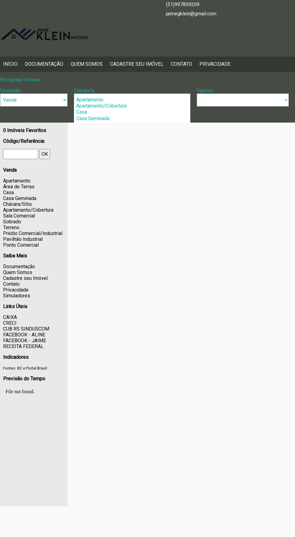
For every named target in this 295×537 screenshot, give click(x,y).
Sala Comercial (19, 216)
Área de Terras (18, 187)
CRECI (10, 323)
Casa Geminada (132, 119)
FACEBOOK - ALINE (24, 335)
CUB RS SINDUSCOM (26, 329)
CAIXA (10, 317)
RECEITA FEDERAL (23, 346)
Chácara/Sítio (17, 204)
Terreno (11, 227)
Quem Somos (87, 64)
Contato (181, 64)
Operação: (11, 90)
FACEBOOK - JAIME (24, 340)
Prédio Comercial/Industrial (32, 233)
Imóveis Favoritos (24, 130)
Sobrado (12, 222)
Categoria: (84, 90)
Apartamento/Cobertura (132, 106)
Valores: (205, 90)
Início (10, 64)
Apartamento (132, 100)
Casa (132, 112)
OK (44, 154)
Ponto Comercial (21, 245)
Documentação (44, 64)
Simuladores (16, 296)
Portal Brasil (36, 368)
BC (19, 368)
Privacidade (214, 64)
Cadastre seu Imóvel (136, 64)
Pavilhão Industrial (23, 239)
